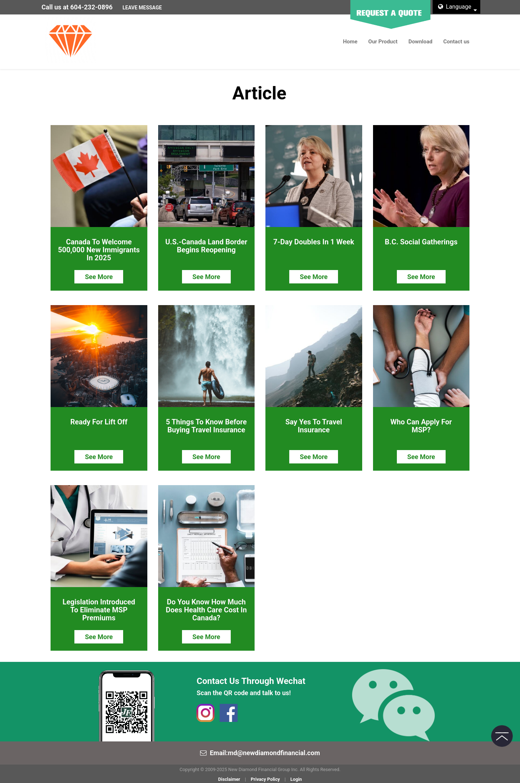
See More (99, 276)
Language (454, 6)
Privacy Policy (265, 778)
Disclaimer (229, 778)
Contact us (456, 41)
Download (420, 41)
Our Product (383, 41)
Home (350, 41)
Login (296, 778)
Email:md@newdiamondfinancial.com (265, 752)
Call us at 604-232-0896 (77, 7)
